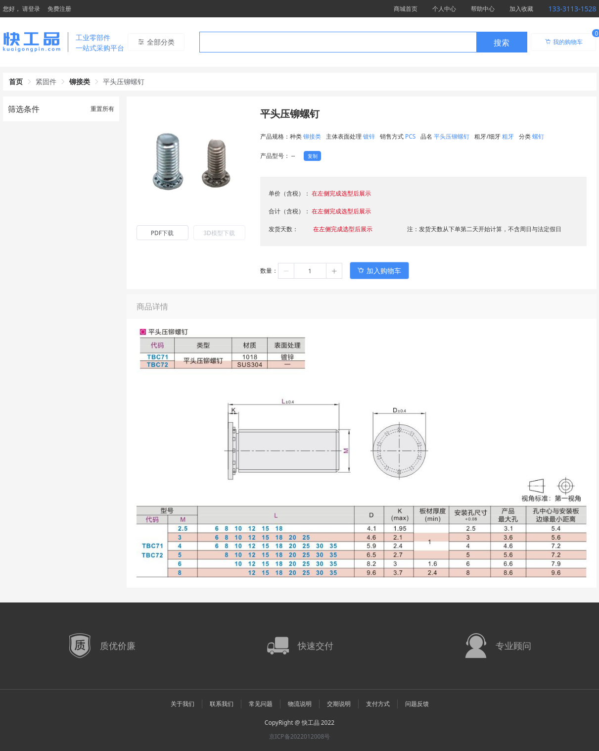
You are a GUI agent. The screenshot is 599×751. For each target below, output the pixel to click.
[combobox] (363, 42)
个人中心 (444, 8)
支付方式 (378, 704)
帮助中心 (483, 8)
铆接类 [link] (79, 81)
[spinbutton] (310, 271)
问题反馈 (417, 704)
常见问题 (261, 704)
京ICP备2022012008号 (299, 736)
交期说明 (339, 704)
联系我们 (221, 704)
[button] (286, 270)
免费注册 (59, 8)
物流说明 (300, 704)
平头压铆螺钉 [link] (123, 81)
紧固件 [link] (46, 81)
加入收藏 (521, 8)
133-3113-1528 (572, 8)
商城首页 (405, 8)
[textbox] (338, 42)
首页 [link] (16, 81)
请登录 (31, 8)
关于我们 (182, 704)
